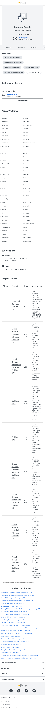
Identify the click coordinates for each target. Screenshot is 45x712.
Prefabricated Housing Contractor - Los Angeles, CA (16, 633)
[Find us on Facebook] (11, 690)
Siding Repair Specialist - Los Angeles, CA (13, 650)
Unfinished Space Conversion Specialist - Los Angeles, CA (18, 658)
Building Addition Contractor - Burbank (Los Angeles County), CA (20, 609)
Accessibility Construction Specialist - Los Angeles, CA (17, 595)
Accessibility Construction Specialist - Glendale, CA (16, 592)
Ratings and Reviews (12, 83)
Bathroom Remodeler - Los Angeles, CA (13, 603)
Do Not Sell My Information (10, 708)
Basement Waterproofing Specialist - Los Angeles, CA (17, 600)
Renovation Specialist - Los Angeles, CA (13, 639)
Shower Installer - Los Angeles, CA (11, 647)
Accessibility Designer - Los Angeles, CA (13, 598)
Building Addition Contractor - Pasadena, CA (14, 617)
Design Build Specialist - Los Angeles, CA (13, 622)
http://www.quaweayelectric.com (17, 269)
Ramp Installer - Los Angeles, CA (10, 636)
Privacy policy (6, 704)
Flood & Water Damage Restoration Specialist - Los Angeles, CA (20, 628)
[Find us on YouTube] (34, 690)
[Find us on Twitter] (26, 690)
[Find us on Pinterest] (18, 690)
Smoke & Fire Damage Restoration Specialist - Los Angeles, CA (19, 655)
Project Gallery (10, 278)
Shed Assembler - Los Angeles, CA (11, 644)
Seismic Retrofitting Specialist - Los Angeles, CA (15, 641)
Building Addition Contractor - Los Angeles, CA (15, 614)
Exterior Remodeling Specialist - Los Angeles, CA (15, 625)
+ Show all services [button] (34, 72)
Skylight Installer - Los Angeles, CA (11, 652)
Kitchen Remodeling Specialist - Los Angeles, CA (15, 631)
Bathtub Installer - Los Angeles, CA (11, 606)
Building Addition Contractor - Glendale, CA (14, 611)
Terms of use (5, 701)
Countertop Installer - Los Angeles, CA (12, 620)
